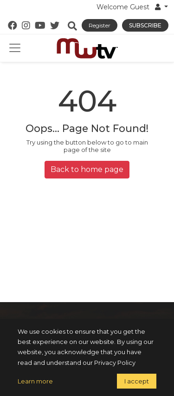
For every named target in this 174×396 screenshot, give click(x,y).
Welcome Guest (129, 7)
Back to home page (87, 169)
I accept (136, 381)
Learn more (35, 381)
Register (99, 25)
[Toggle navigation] (14, 48)
